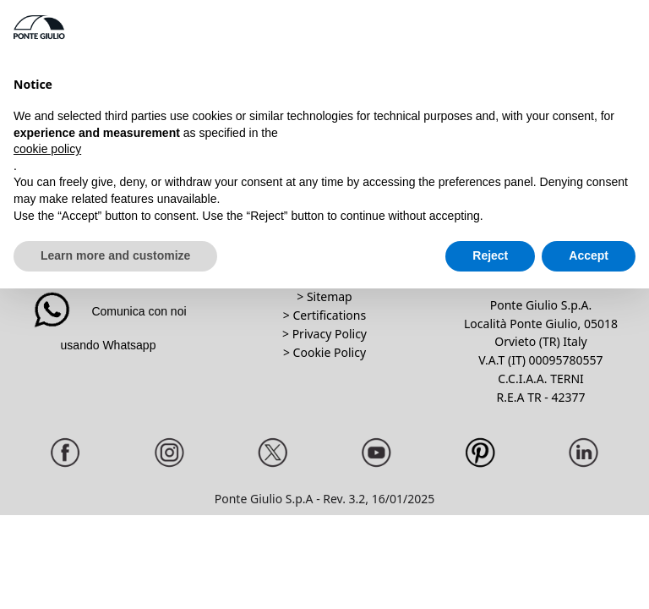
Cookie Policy (329, 352)
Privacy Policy (329, 334)
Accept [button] (588, 255)
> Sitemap (324, 296)
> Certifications (324, 315)
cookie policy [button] (47, 149)
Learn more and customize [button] (115, 255)
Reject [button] (490, 255)
